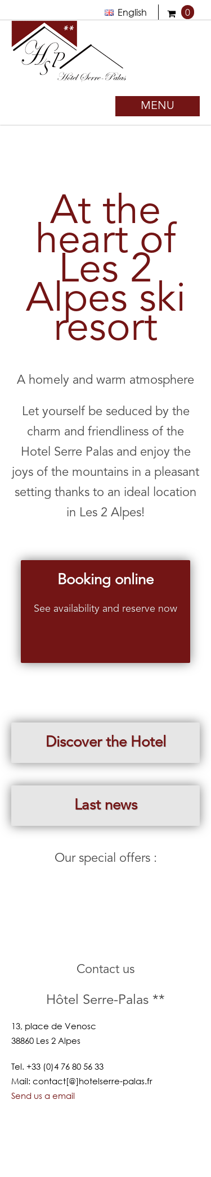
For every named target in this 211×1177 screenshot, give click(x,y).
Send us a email (43, 1095)
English (126, 12)
